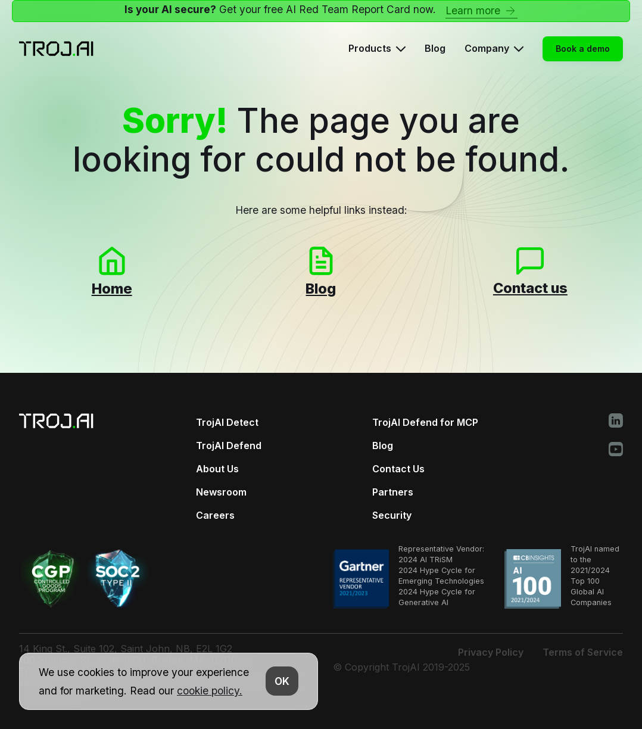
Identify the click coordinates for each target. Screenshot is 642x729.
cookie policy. (209, 690)
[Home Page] (56, 49)
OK (282, 681)
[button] (377, 49)
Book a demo (583, 48)
